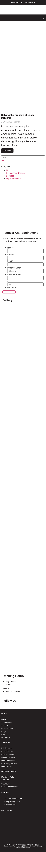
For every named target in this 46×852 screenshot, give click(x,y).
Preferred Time (14, 274)
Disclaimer (30, 844)
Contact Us (5, 738)
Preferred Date (14, 268)
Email (10, 261)
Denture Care (6, 767)
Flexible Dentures (8, 754)
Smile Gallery (6, 722)
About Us (5, 726)
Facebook (20, 701)
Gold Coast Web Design (35, 846)
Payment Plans (7, 729)
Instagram (26, 701)
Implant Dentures (13, 178)
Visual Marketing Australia (23, 847)
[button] (43, 18)
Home (3, 719)
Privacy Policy (22, 844)
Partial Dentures (7, 751)
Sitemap (36, 844)
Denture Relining (7, 760)
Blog (8, 170)
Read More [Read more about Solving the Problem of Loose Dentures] (7, 150)
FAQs (3, 732)
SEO (24, 846)
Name (10, 248)
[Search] (2, 161)
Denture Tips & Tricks (15, 173)
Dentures (10, 176)
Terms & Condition (12, 844)
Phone (10, 254)
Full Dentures (6, 748)
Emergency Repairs (9, 763)
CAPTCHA (11, 288)
